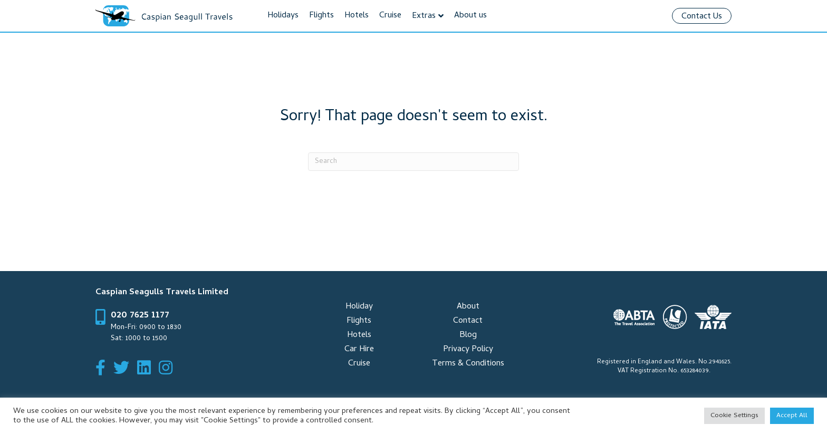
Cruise (390, 16)
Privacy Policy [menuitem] (468, 349)
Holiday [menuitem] (359, 307)
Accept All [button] (791, 415)
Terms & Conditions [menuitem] (468, 364)
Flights (321, 16)
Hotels (356, 16)
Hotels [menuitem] (359, 335)
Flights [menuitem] (359, 321)
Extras (424, 16)
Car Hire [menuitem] (359, 349)
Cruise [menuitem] (359, 364)
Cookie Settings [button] (734, 415)
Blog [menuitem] (468, 335)
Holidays (283, 16)
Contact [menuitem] (468, 321)
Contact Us (701, 17)
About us (470, 16)
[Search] (413, 161)
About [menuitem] (468, 307)
